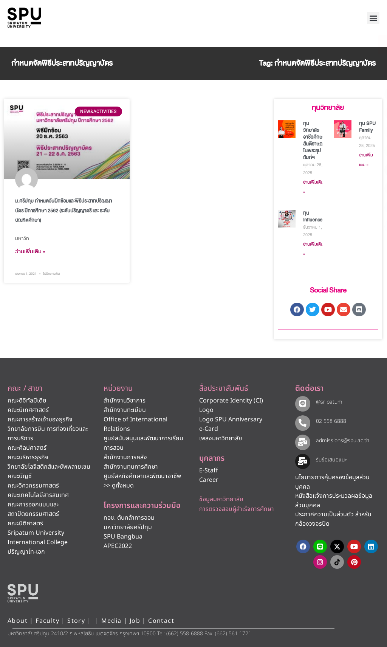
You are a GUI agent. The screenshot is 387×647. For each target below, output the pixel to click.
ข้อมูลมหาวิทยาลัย (221, 499)
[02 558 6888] (302, 422)
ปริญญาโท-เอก (26, 551)
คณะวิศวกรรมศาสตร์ (33, 485)
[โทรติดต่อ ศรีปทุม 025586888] (347, 68)
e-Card (208, 428)
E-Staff (208, 470)
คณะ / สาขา (25, 388)
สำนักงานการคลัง (125, 457)
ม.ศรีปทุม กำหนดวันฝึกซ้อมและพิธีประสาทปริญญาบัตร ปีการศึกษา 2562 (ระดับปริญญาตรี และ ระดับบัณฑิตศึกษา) (63, 210)
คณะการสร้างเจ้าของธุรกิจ (40, 419)
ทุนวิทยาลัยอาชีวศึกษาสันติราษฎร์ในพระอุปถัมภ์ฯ (314, 140)
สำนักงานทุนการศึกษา (131, 466)
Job (135, 620)
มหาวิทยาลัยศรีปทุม (128, 527)
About (18, 620)
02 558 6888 (330, 421)
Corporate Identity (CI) (231, 400)
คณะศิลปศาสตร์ (27, 447)
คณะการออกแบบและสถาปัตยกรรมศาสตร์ (33, 509)
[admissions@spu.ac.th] (302, 442)
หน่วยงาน (118, 388)
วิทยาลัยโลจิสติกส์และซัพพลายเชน (49, 466)
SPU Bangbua (123, 536)
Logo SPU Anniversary (230, 419)
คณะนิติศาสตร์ (25, 523)
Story (76, 620)
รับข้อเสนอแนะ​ (330, 460)
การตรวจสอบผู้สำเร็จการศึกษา (236, 509)
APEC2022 (118, 546)
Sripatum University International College (38, 537)
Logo (206, 410)
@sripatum (328, 402)
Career (208, 479)
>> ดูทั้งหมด (119, 485)
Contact (161, 620)
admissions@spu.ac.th (341, 440)
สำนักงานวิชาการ (125, 400)
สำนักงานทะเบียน (125, 410)
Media (112, 620)
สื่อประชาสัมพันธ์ (223, 388)
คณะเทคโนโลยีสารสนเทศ (38, 495)
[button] (373, 18)
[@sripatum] (302, 403)
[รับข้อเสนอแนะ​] (302, 461)
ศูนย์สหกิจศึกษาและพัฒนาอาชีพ (142, 476)
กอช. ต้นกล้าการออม (129, 517)
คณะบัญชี (20, 476)
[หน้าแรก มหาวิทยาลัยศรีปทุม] (23, 593)
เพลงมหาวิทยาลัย (220, 438)
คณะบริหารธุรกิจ (28, 457)
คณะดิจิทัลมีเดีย (27, 400)
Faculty (47, 620)
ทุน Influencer (313, 216)
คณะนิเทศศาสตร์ (28, 410)
